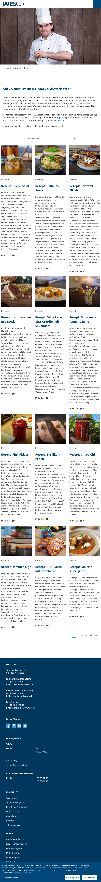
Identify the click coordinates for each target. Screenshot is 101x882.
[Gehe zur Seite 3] (82, 635)
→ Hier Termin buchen (16, 765)
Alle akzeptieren (72, 878)
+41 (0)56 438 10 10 (15, 681)
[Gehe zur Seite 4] (86, 635)
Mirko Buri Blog (20, 68)
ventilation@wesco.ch (22, 696)
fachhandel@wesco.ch (22, 684)
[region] (50, 872)
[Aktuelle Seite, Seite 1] (74, 635)
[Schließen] (97, 865)
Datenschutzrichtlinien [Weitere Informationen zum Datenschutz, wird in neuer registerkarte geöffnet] (22, 873)
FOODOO (86, 103)
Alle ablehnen (89, 878)
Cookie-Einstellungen (10, 877)
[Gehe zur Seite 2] (78, 635)
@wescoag (59, 120)
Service (5, 68)
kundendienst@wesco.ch (23, 708)
